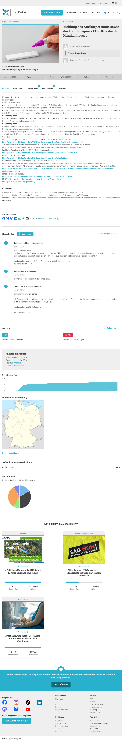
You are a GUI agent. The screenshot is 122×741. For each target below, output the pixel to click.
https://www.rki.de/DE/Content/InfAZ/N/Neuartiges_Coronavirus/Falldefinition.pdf (36, 158)
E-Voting (93, 710)
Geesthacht (23, 599)
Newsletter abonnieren (16, 721)
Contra (68, 335)
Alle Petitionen (61, 723)
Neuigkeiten (33, 87)
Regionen (59, 731)
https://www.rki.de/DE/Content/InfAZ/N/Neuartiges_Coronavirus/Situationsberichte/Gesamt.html (42, 147)
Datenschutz (95, 726)
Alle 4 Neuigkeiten (106, 234)
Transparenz (95, 721)
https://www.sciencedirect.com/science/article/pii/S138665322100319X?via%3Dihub (37, 176)
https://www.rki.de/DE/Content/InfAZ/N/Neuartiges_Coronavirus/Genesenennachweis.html (40, 153)
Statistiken (61, 88)
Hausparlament (96, 707)
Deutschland (14, 22)
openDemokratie (96, 704)
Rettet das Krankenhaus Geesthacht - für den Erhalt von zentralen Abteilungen (23, 638)
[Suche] (119, 12)
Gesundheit (68, 22)
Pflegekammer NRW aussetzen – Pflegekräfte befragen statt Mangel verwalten (84, 573)
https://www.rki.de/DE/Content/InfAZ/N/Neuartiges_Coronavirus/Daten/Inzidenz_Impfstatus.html (42, 142)
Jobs (57, 702)
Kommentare (47, 87)
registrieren (91, 3)
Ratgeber (59, 721)
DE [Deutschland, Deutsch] (114, 3)
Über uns (59, 699)
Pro (5, 335)
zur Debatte (109, 328)
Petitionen (71, 13)
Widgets (93, 702)
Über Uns (96, 13)
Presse (58, 707)
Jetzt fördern (61, 684)
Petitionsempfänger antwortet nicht (28, 243)
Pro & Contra (18, 88)
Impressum (94, 729)
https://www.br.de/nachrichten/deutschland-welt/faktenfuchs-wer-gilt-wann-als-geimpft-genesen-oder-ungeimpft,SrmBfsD (53, 163)
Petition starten (52, 13)
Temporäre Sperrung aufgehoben (28, 286)
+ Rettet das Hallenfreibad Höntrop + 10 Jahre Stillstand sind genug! (23, 571)
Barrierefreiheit (96, 731)
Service (84, 13)
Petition (5, 88)
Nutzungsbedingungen (99, 723)
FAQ (91, 699)
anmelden (104, 3)
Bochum (23, 533)
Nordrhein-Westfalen (84, 533)
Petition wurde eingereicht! (25, 271)
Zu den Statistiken (10, 453)
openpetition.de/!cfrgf (48, 218)
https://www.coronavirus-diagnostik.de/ (18, 182)
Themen (58, 729)
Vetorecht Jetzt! (96, 712)
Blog (57, 704)
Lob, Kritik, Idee (61, 710)
